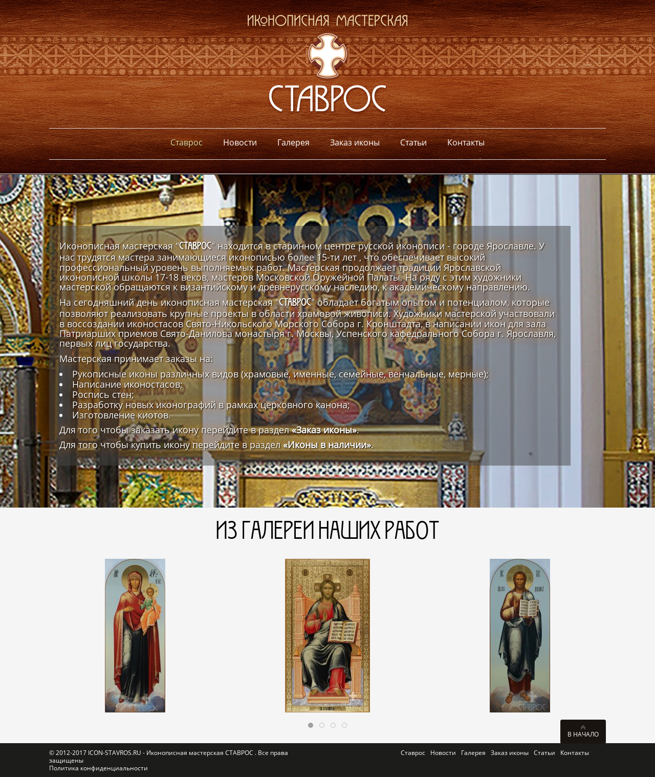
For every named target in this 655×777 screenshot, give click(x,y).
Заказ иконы (510, 752)
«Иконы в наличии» (327, 444)
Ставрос (413, 752)
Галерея (473, 752)
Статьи (544, 752)
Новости (443, 752)
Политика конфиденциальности (98, 768)
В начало (583, 734)
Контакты (574, 752)
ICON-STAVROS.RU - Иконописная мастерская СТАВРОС (171, 752)
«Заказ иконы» (324, 430)
